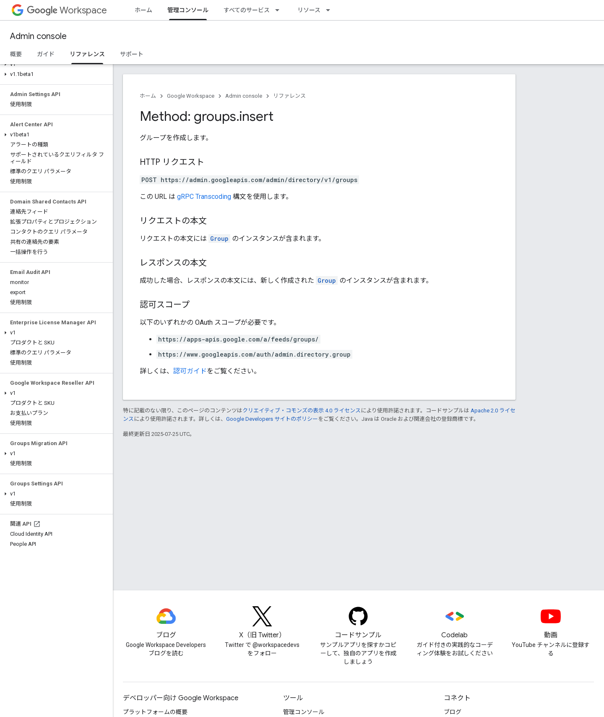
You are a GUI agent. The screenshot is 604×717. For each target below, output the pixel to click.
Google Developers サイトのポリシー (272, 419)
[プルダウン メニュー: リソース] (330, 10)
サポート (131, 54)
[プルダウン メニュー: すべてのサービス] (280, 10)
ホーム (143, 10)
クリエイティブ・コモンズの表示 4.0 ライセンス (301, 410)
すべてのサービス (247, 10)
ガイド (46, 54)
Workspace (67, 10)
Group (219, 238)
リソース (308, 10)
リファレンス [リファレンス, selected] (87, 54)
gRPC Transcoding (204, 197)
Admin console (38, 36)
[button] (54, 64)
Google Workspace (190, 96)
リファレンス (289, 96)
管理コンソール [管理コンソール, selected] (187, 10)
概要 (16, 54)
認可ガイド (190, 371)
